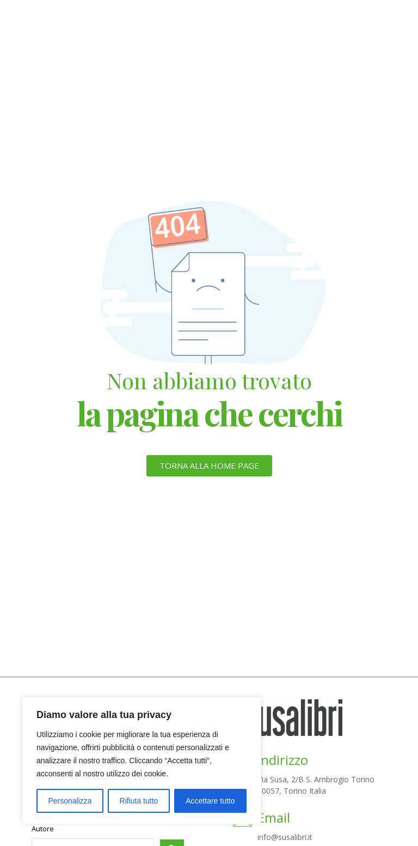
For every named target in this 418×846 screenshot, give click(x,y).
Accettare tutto (210, 800)
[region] (141, 760)
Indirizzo (282, 760)
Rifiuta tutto (139, 800)
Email (273, 817)
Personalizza (69, 800)
